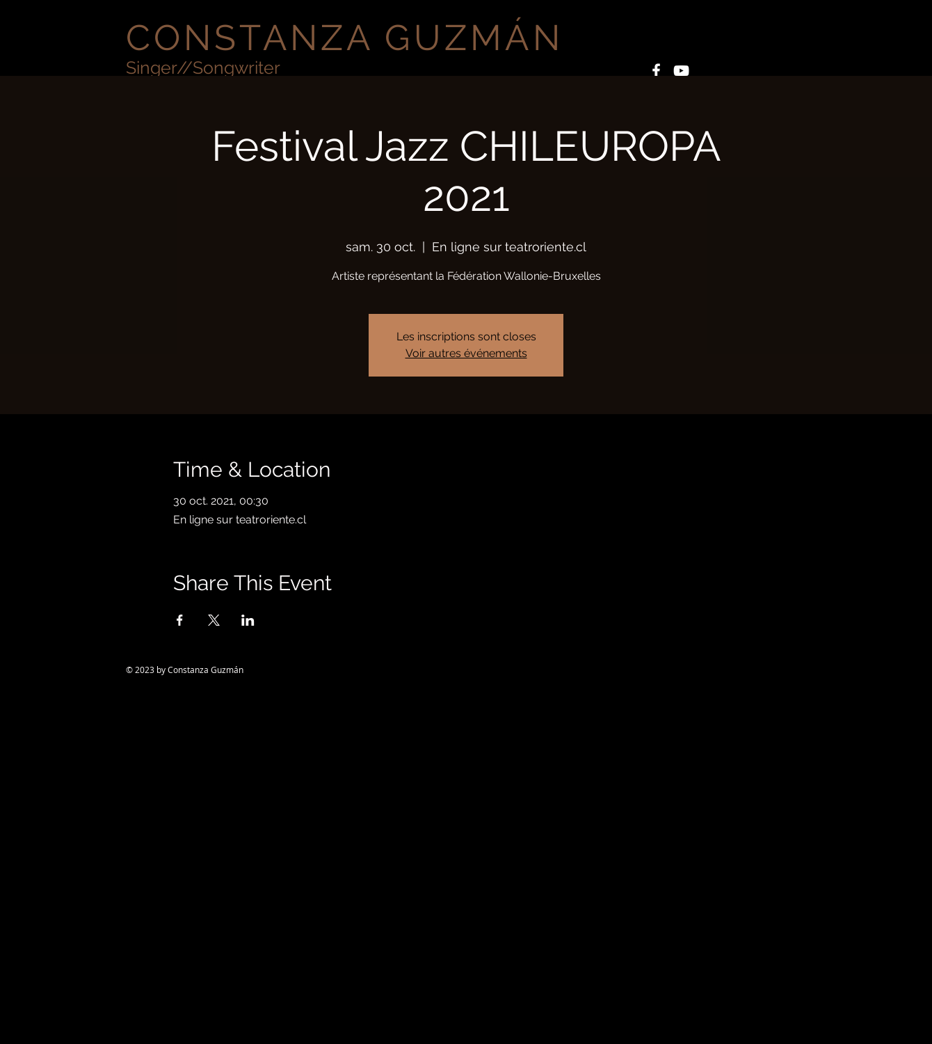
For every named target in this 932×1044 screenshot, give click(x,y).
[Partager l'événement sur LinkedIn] (248, 620)
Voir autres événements (466, 353)
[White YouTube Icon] (681, 70)
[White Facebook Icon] (656, 70)
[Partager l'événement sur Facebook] (179, 620)
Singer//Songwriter (203, 67)
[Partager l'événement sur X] (213, 620)
